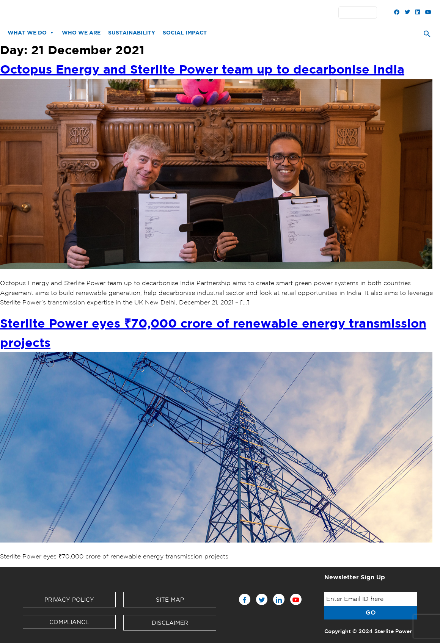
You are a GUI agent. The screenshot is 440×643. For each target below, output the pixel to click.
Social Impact (185, 32)
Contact (247, 12)
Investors (189, 12)
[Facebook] (244, 599)
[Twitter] (261, 599)
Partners (219, 12)
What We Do (31, 32)
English (359, 12)
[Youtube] (296, 599)
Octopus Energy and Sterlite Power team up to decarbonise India (202, 69)
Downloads (155, 12)
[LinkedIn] (278, 599)
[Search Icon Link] (427, 36)
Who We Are (81, 32)
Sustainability (131, 32)
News (126, 12)
